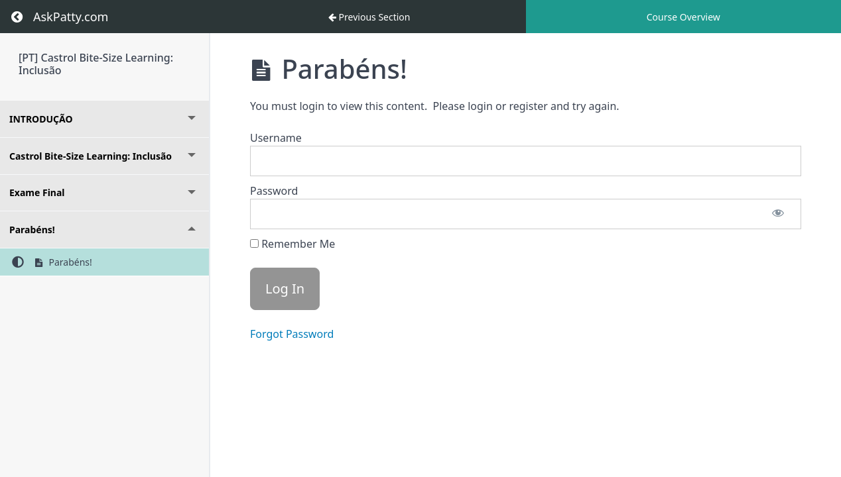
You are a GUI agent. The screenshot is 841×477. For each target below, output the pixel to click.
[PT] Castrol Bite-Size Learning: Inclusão (96, 64)
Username (276, 138)
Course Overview (683, 17)
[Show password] (778, 214)
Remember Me (292, 244)
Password (274, 191)
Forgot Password (292, 334)
